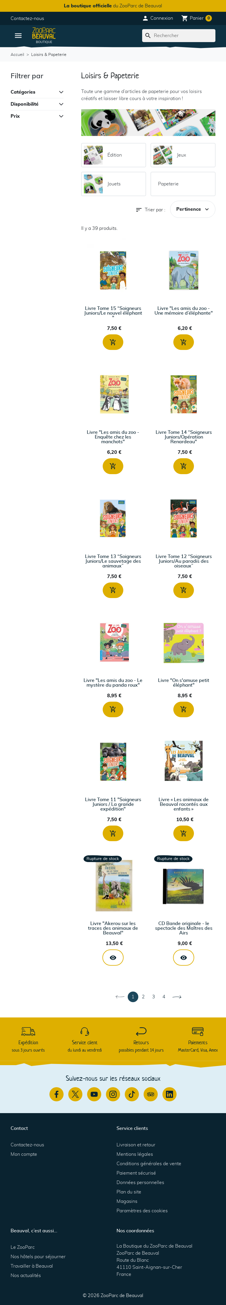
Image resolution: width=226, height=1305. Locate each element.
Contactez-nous (27, 18)
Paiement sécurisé (136, 1173)
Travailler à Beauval (32, 1266)
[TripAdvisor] (151, 1094)
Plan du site (129, 1192)
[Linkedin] (169, 1094)
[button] (157, 18)
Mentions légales (135, 1154)
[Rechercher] (178, 35)
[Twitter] (75, 1094)
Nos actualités (26, 1275)
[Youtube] (94, 1094)
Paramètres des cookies (142, 1210)
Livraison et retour (136, 1145)
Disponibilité (25, 104)
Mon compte (24, 1154)
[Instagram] (113, 1094)
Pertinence (193, 209)
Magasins (127, 1201)
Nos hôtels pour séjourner (38, 1256)
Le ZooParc (23, 1247)
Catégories (23, 92)
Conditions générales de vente (149, 1163)
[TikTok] (132, 1094)
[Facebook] (56, 1094)
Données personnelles (140, 1182)
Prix (15, 116)
